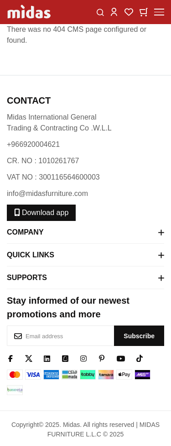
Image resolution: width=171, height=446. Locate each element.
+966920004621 (33, 144)
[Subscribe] (139, 336)
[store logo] (29, 12)
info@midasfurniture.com (47, 193)
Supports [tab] (85, 278)
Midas (71, 424)
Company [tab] (85, 232)
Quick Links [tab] (85, 255)
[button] (114, 11)
